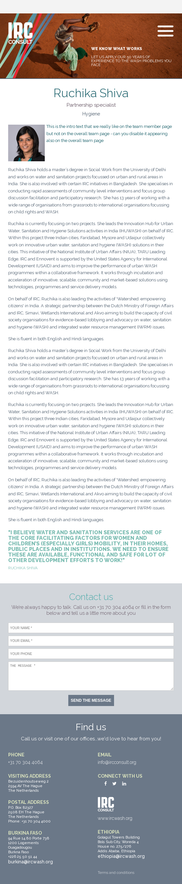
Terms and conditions (116, 873)
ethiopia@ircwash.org (121, 856)
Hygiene (91, 113)
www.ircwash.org (115, 818)
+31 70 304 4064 (25, 762)
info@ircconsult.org (117, 762)
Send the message (91, 700)
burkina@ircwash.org (30, 861)
